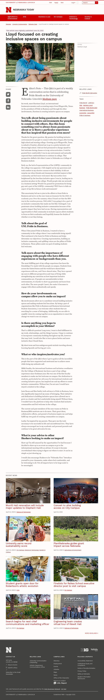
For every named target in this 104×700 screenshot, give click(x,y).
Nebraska (8, 24)
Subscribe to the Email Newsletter (13, 673)
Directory (56, 661)
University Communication (19, 24)
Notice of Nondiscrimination (86, 668)
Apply (56, 2)
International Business (86, 110)
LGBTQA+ (91, 103)
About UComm (12, 665)
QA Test (63, 689)
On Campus (58, 17)
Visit (50, 2)
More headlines (91, 633)
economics (82, 113)
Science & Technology (73, 18)
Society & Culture (88, 18)
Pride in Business (84, 115)
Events (56, 666)
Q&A (80, 105)
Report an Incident (60, 682)
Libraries (56, 669)
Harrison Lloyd (88, 105)
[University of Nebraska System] (94, 650)
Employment (58, 663)
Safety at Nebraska (84, 674)
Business (82, 108)
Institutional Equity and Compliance (85, 664)
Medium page (49, 98)
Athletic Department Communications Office (37, 666)
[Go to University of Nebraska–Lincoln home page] (8, 10)
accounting (90, 113)
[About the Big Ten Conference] (84, 650)
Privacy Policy (82, 671)
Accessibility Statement (85, 661)
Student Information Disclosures (84, 677)
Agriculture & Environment (12, 18)
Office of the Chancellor (61, 678)
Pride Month (83, 103)
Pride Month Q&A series (89, 93)
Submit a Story (12, 667)
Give (62, 2)
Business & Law (44, 17)
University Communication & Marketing (38, 661)
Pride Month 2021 (91, 108)
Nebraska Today (23, 9)
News (55, 675)
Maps (55, 672)
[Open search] (90, 2)
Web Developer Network (52, 689)
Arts (24, 17)
